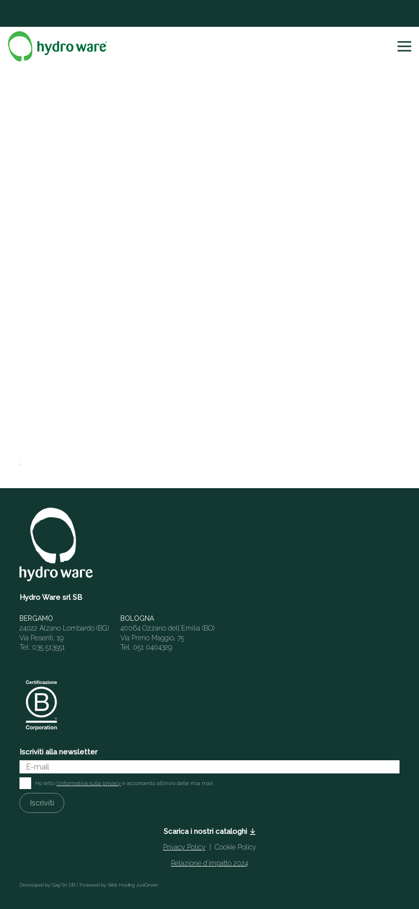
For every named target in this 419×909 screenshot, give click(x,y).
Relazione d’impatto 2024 (209, 863)
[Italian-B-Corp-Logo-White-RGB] (41, 705)
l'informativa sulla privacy (89, 783)
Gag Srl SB (63, 885)
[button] (404, 46)
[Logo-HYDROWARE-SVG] (57, 46)
